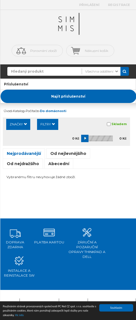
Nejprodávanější (24, 153)
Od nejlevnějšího (68, 153)
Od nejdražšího (23, 163)
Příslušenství (16, 84)
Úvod (8, 111)
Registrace (119, 5)
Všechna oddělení (99, 71)
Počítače (32, 111)
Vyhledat (124, 71)
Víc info (19, 315)
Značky (18, 124)
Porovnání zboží (43, 51)
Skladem (119, 124)
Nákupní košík (96, 51)
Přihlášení (89, 5)
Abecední (58, 163)
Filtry (47, 124)
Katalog (18, 111)
